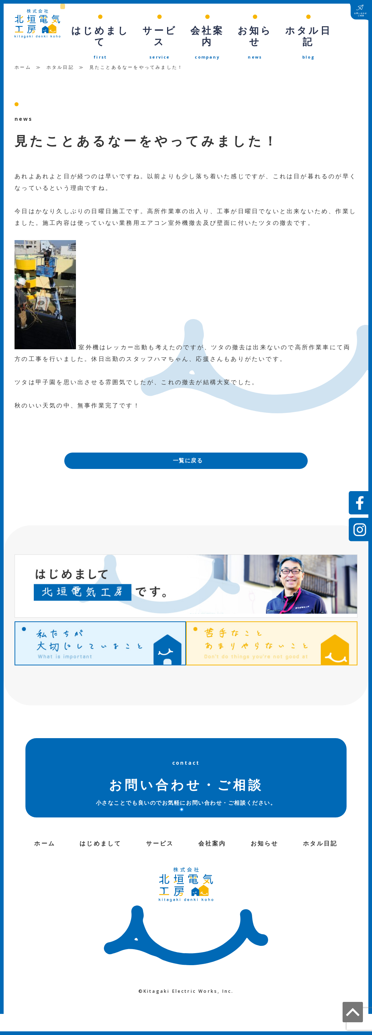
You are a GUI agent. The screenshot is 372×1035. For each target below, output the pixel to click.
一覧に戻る (187, 447)
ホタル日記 (60, 53)
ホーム (23, 53)
